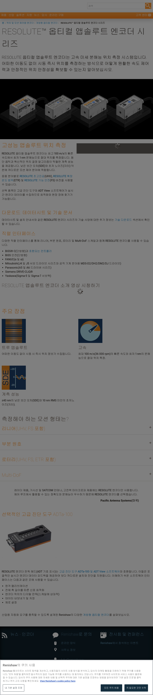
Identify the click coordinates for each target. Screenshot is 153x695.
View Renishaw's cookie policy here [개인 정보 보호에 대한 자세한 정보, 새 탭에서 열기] (57, 689)
